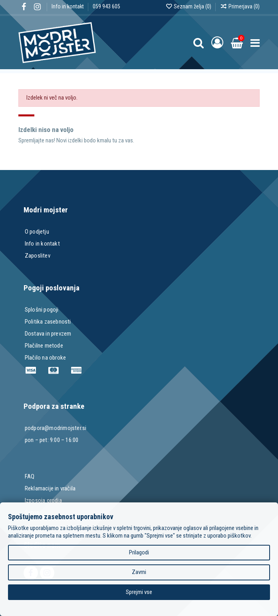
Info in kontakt (68, 6)
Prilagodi (139, 552)
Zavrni (139, 572)
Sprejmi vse (139, 592)
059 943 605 (106, 6)
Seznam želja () (188, 6)
